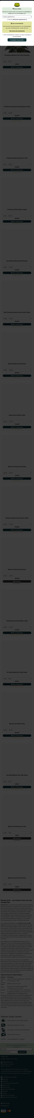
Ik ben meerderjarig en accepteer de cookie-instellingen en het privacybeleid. (17, 35)
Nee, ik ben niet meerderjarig (17, 31)
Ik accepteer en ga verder (17, 40)
